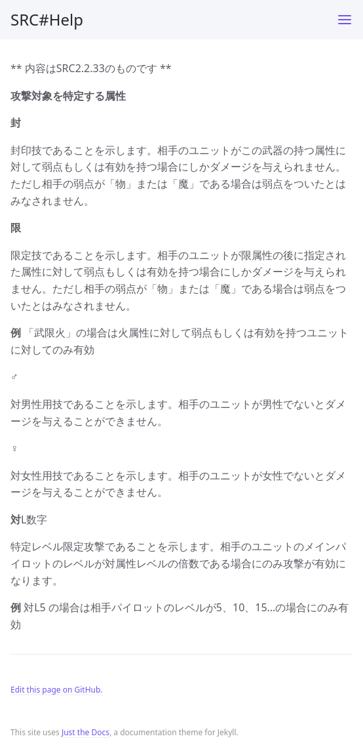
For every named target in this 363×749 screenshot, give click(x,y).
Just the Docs (85, 732)
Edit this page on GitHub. (56, 689)
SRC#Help (46, 19)
